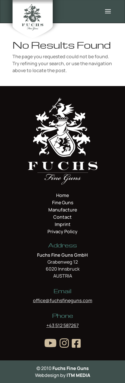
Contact (62, 217)
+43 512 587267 (62, 325)
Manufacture (62, 210)
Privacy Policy (62, 231)
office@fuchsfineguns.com (62, 300)
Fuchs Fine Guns (70, 368)
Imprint (63, 224)
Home (62, 195)
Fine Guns (62, 203)
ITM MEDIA (78, 375)
